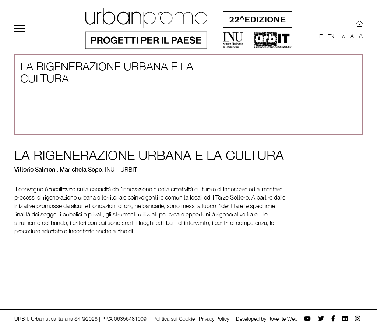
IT (320, 36)
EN (331, 36)
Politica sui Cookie (174, 318)
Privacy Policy (214, 318)
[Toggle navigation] (19, 28)
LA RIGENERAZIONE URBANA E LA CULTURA (149, 155)
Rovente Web (282, 318)
